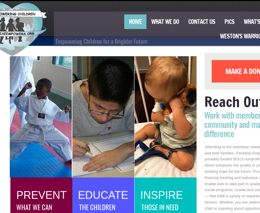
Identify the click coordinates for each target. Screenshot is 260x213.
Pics (229, 21)
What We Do (165, 21)
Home (135, 21)
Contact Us (201, 21)
